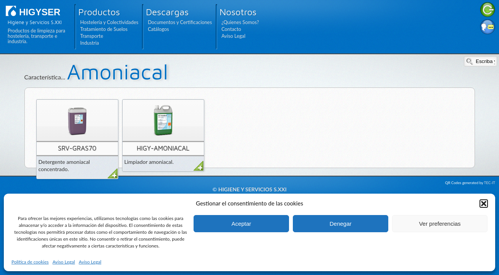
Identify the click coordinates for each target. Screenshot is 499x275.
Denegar (340, 223)
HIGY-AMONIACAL (163, 148)
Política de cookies (29, 262)
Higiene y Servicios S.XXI (252, 189)
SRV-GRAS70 (77, 148)
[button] (484, 203)
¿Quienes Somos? (240, 22)
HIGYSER (39, 12)
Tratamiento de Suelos (104, 29)
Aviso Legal (63, 262)
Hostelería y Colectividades (109, 22)
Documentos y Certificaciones (180, 22)
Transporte (91, 36)
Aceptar (241, 223)
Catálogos (158, 29)
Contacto (231, 29)
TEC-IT (489, 183)
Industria (89, 43)
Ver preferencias (439, 223)
